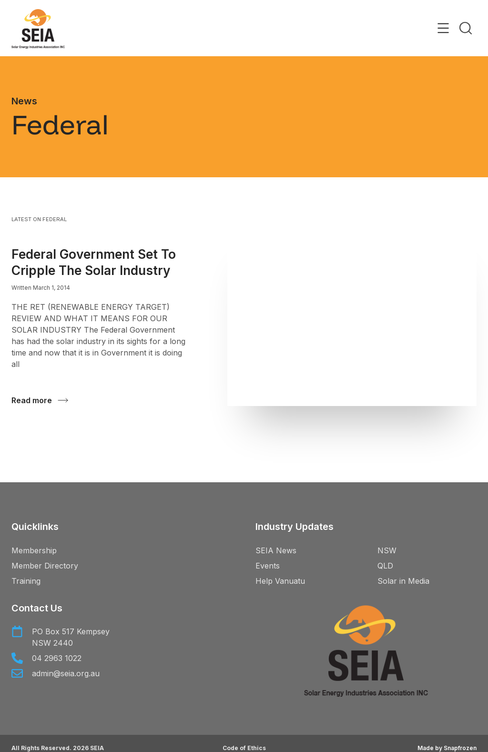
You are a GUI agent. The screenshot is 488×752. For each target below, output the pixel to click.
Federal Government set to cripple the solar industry (93, 262)
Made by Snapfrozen (447, 748)
